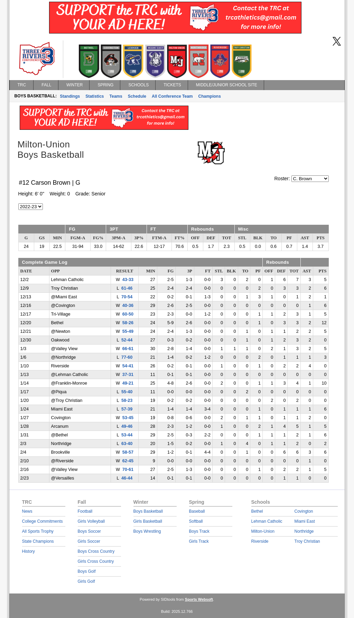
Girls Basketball (147, 521)
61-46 (126, 288)
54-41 (127, 366)
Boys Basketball (148, 511)
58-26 (127, 322)
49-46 (126, 426)
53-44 (126, 435)
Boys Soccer (89, 531)
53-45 (127, 417)
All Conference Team (172, 96)
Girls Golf (86, 581)
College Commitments (42, 521)
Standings (70, 96)
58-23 (126, 400)
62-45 (127, 460)
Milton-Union (262, 531)
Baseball (197, 511)
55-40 (126, 391)
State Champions (38, 541)
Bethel (257, 511)
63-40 (126, 443)
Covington (304, 511)
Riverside (260, 541)
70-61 (127, 469)
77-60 (126, 357)
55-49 (127, 331)
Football (85, 511)
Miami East (305, 521)
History (28, 551)
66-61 (127, 348)
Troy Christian (307, 541)
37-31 (127, 374)
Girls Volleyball (91, 521)
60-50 (127, 314)
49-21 (127, 383)
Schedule (137, 96)
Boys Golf (87, 571)
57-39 (126, 409)
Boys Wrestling (147, 531)
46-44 (126, 478)
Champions (209, 96)
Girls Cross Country (96, 561)
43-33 (127, 279)
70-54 (126, 296)
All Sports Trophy (38, 531)
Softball (196, 521)
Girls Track (199, 541)
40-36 (127, 305)
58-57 (127, 452)
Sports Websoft (199, 599)
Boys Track (199, 531)
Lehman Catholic (266, 521)
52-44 (126, 340)
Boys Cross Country (96, 551)
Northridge (304, 531)
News (27, 511)
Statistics (94, 96)
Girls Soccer (89, 541)
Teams (116, 96)
